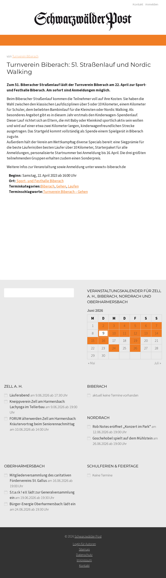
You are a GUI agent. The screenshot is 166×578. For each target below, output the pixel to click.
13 (146, 333)
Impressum (84, 560)
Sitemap (84, 549)
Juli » (157, 363)
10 (114, 333)
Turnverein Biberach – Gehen (65, 191)
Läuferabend (20, 395)
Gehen (61, 186)
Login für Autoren (84, 544)
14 (156, 333)
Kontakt (138, 4)
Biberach (47, 186)
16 (103, 340)
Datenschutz (84, 555)
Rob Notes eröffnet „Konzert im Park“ (122, 426)
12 (135, 333)
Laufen (73, 186)
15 (92, 340)
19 (135, 340)
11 (124, 333)
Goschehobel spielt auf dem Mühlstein (123, 438)
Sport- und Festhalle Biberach (40, 180)
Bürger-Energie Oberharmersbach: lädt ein (42, 504)
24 (114, 348)
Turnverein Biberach (25, 56)
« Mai (91, 363)
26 (135, 348)
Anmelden (151, 4)
